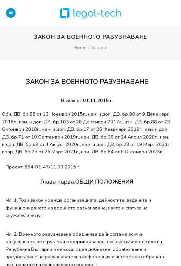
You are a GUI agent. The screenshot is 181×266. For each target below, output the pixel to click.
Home (80, 47)
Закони (99, 47)
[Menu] (11, 13)
